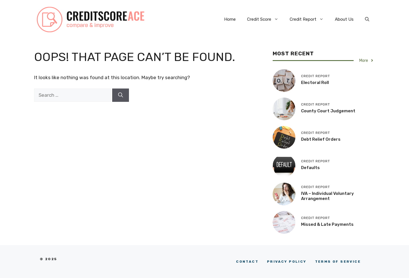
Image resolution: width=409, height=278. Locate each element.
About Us (344, 19)
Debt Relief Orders (321, 139)
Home (230, 19)
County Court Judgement (328, 110)
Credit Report (309, 19)
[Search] (120, 95)
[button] (367, 19)
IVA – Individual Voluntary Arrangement (327, 196)
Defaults (310, 167)
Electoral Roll (315, 82)
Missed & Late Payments (327, 224)
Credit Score (265, 19)
